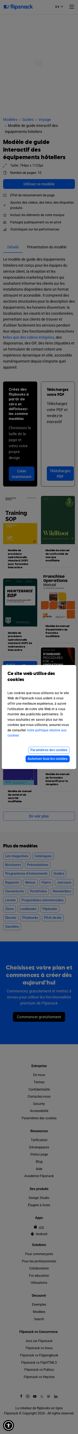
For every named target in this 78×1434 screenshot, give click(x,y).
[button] (8, 1425)
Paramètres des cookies (48, 750)
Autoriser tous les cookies (47, 759)
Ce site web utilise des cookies (39, 680)
